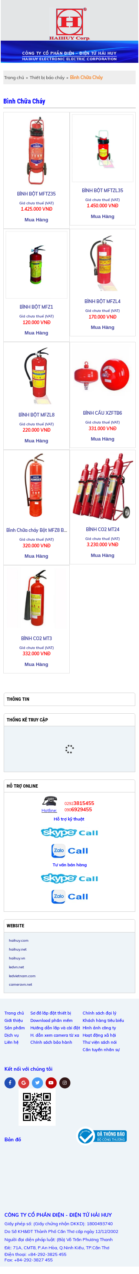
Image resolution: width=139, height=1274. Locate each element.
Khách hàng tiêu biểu (103, 1020)
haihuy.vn (17, 958)
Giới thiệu (13, 1020)
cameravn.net (20, 984)
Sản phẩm (14, 1027)
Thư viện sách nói (100, 1042)
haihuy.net (18, 949)
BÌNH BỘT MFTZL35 (102, 190)
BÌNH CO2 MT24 (102, 529)
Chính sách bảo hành (51, 1042)
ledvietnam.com (22, 976)
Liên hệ (11, 1042)
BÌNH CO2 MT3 (36, 638)
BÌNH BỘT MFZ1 (36, 307)
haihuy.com (19, 940)
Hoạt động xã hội (99, 1035)
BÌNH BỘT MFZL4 (102, 301)
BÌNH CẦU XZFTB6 (102, 413)
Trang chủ (14, 77)
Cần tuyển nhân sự (101, 1049)
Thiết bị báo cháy (47, 77)
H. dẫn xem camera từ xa (54, 1035)
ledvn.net (16, 967)
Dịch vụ (11, 1035)
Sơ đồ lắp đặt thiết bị (50, 1013)
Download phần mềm (51, 1020)
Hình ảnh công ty (99, 1027)
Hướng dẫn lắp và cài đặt (55, 1027)
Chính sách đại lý (99, 1013)
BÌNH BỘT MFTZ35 (36, 194)
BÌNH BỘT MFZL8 (36, 415)
